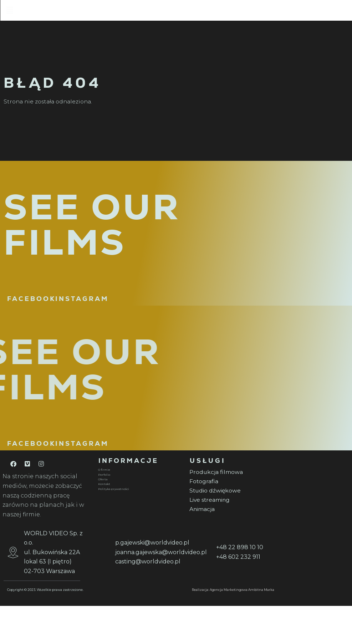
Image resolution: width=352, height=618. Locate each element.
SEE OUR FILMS (92, 234)
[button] (201, 11)
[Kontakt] (139, 494)
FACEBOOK (31, 309)
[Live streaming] (231, 511)
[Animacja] (231, 521)
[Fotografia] (231, 492)
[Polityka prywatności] (139, 499)
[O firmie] (139, 479)
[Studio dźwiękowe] (231, 502)
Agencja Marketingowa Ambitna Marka (242, 602)
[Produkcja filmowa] (231, 482)
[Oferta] (139, 489)
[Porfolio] (139, 484)
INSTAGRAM (82, 309)
